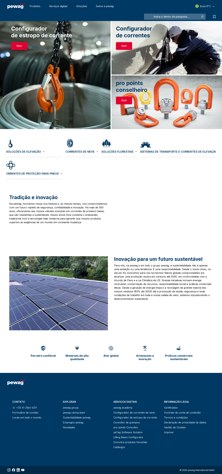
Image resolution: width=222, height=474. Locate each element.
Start (19, 45)
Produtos (35, 6)
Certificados (171, 407)
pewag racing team (74, 412)
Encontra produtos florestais (130, 442)
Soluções (81, 6)
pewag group (70, 407)
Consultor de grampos (126, 422)
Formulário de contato (25, 412)
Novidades (69, 427)
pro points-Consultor (125, 427)
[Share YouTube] (22, 470)
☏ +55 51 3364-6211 (24, 407)
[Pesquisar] (202, 17)
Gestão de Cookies (175, 427)
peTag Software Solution (127, 432)
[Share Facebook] (13, 470)
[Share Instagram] (8, 470)
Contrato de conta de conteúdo (182, 412)
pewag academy (122, 407)
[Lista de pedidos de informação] (213, 16)
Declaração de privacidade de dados (185, 422)
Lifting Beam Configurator (128, 437)
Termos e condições (176, 417)
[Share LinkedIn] (18, 470)
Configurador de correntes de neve (134, 412)
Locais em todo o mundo (26, 417)
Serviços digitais (58, 6)
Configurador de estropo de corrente (135, 417)
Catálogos (119, 447)
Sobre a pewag (105, 6)
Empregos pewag (73, 422)
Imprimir (169, 432)
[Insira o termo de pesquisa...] (171, 17)
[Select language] (205, 6)
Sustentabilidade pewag (76, 417)
